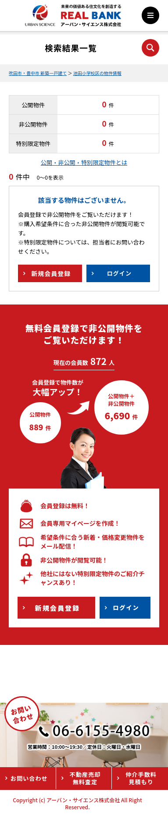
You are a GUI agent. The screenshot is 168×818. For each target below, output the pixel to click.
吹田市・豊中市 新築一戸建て (38, 73)
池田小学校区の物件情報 (97, 73)
